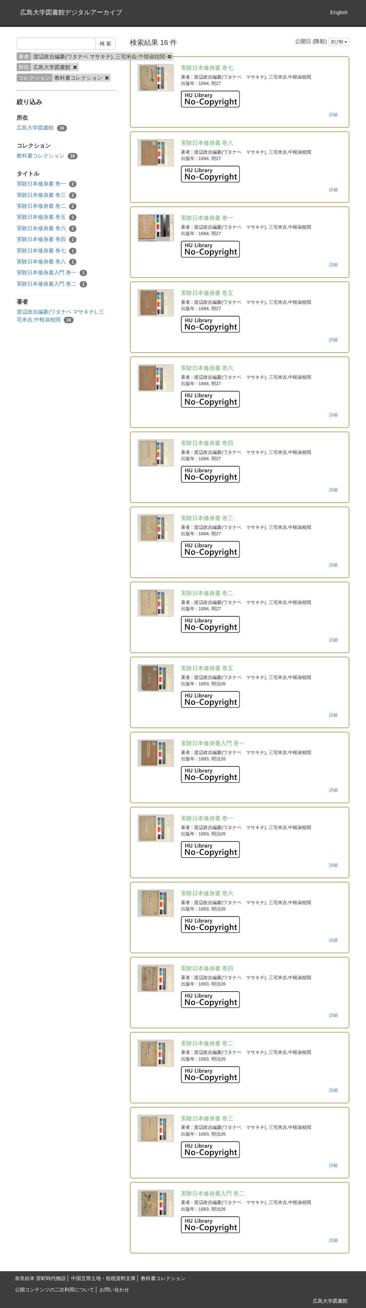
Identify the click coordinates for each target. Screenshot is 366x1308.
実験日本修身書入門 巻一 (52, 272)
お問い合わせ (114, 1289)
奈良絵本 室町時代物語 (40, 1278)
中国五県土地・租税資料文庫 (103, 1278)
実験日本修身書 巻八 (46, 261)
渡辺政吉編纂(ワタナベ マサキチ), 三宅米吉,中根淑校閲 (60, 316)
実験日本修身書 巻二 (46, 206)
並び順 (339, 41)
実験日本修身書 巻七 (46, 250)
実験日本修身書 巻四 (46, 239)
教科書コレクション (47, 156)
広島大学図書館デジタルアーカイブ (71, 12)
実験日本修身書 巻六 (46, 228)
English (339, 12)
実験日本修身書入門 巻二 (52, 284)
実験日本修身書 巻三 (46, 195)
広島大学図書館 (42, 128)
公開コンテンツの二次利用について (54, 1289)
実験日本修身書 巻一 (46, 184)
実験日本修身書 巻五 (46, 217)
